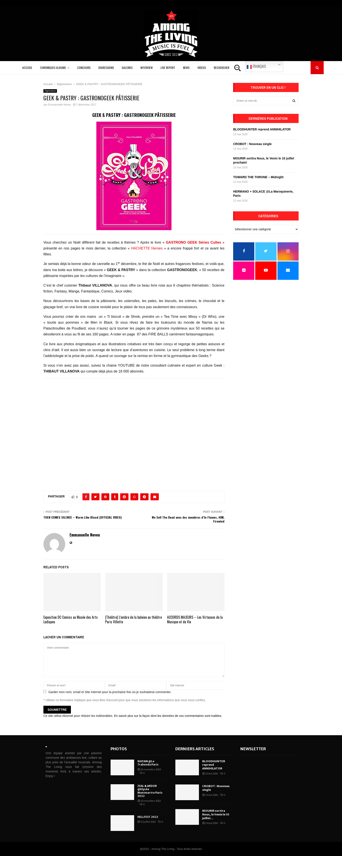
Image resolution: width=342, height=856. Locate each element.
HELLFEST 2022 (147, 816)
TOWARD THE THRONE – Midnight (258, 177)
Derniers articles (194, 748)
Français (256, 66)
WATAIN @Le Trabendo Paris (148, 763)
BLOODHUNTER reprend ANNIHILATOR (262, 129)
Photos (119, 748)
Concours (84, 67)
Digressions (106, 67)
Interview (146, 67)
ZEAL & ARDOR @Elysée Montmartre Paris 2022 (149, 791)
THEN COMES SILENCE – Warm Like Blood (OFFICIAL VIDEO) (82, 517)
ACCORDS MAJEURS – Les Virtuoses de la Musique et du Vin (195, 619)
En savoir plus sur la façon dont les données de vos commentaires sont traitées (167, 716)
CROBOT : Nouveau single (252, 144)
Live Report (168, 67)
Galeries (127, 67)
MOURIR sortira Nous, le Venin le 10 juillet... (215, 814)
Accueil (27, 67)
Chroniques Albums (53, 67)
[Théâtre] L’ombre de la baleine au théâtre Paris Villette (133, 619)
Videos (201, 67)
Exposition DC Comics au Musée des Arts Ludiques (70, 619)
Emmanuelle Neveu (59, 104)
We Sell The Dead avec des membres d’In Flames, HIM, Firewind (188, 519)
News (186, 67)
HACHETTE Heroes (146, 248)
